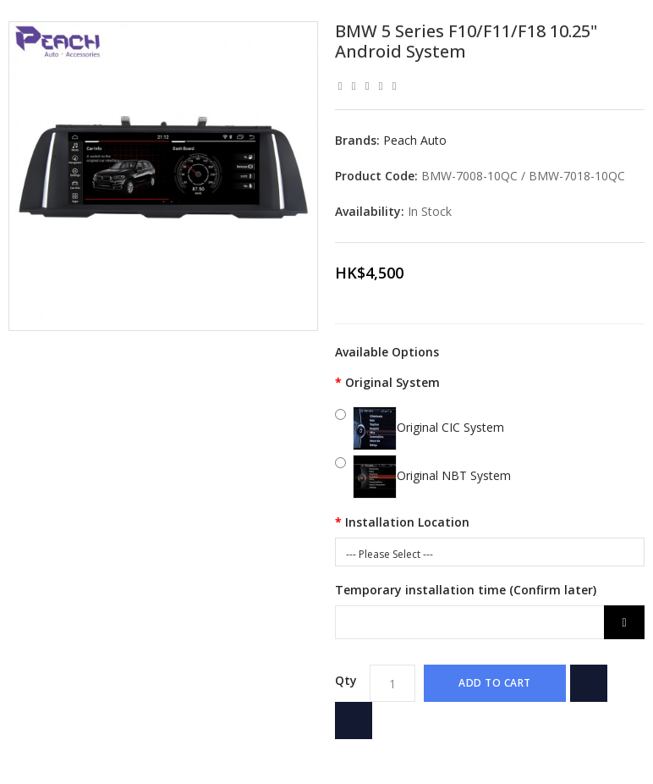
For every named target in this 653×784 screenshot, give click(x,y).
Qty (346, 680)
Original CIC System (428, 427)
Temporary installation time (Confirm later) (465, 590)
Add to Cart (494, 683)
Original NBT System (432, 475)
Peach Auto (415, 140)
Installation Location (407, 522)
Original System (392, 382)
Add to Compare (353, 720)
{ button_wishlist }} (588, 683)
